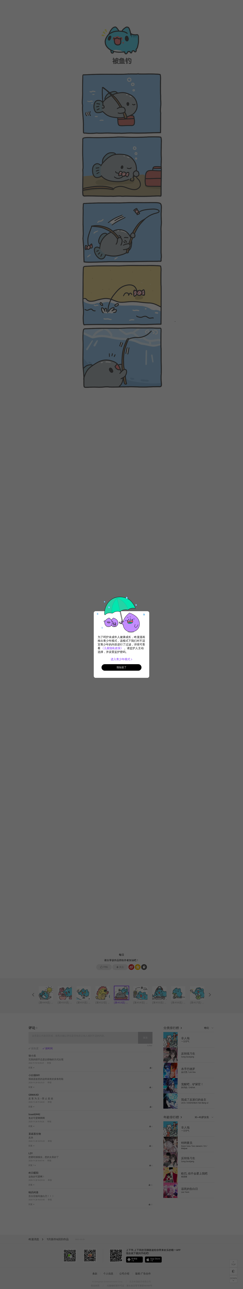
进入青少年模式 (122, 659)
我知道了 (121, 667)
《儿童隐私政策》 (112, 648)
